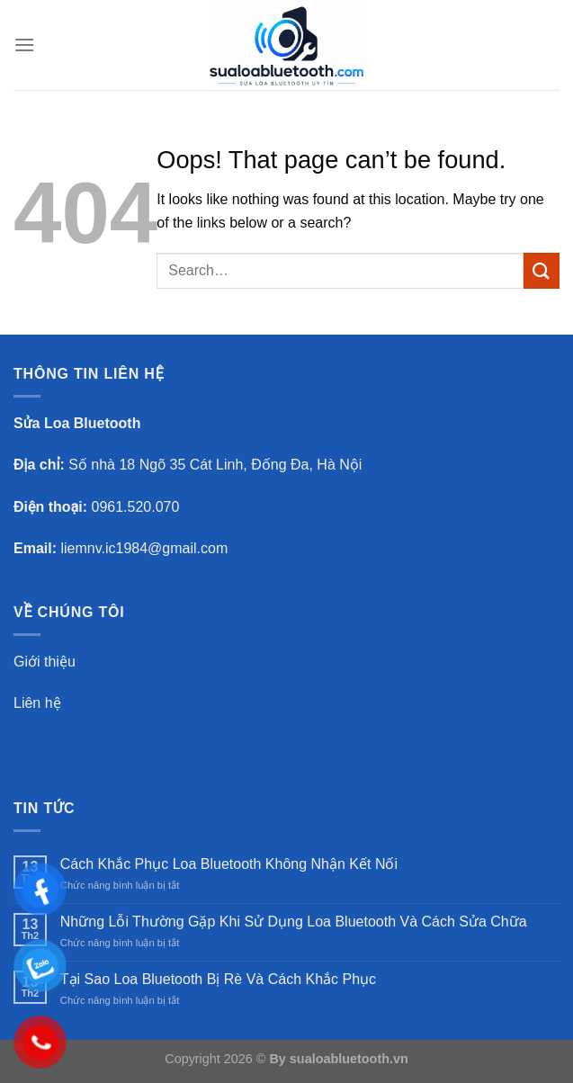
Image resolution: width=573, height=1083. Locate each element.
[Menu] (24, 44)
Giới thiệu (44, 661)
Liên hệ (37, 703)
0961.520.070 (136, 507)
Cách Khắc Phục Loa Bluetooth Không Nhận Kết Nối (229, 864)
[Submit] (542, 270)
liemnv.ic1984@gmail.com (144, 548)
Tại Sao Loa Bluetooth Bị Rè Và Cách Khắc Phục (218, 979)
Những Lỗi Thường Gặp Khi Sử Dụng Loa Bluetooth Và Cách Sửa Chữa (293, 921)
